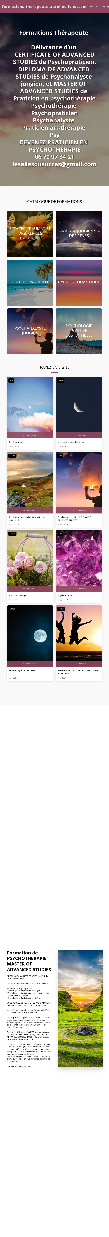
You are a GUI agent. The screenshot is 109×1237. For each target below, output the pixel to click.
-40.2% (60, 380)
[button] (103, 6)
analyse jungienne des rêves (71, 442)
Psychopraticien (16, 442)
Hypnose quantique (18, 595)
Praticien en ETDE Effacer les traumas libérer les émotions (78, 672)
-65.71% (12, 456)
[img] (30, 407)
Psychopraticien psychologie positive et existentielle (27, 518)
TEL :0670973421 (30, 435)
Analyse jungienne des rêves (22, 670)
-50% (11, 380)
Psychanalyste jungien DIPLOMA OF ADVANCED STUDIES (74, 518)
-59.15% (12, 534)
